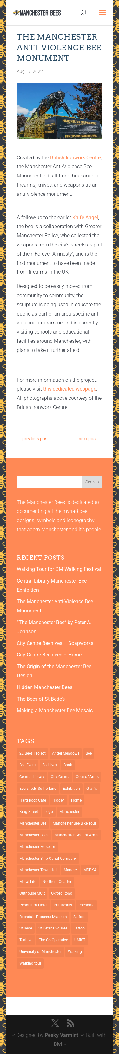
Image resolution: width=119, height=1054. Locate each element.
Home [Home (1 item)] (76, 800)
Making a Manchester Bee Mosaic (55, 710)
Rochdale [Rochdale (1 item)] (86, 905)
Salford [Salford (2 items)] (79, 917)
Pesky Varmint (61, 1035)
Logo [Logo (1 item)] (48, 811)
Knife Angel (85, 217)
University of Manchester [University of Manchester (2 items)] (40, 951)
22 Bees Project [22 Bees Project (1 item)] (32, 753)
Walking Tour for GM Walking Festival (59, 569)
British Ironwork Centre (75, 158)
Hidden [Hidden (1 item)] (58, 800)
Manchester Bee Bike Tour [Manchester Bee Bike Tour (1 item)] (74, 823)
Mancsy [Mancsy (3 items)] (70, 870)
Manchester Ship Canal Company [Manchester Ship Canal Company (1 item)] (48, 858)
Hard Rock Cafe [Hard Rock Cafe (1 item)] (32, 800)
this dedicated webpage (69, 389)
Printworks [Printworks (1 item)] (63, 905)
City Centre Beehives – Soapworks (55, 643)
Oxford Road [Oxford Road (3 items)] (61, 893)
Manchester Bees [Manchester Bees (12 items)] (33, 835)
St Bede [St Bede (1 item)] (25, 928)
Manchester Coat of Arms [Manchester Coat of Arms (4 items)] (76, 835)
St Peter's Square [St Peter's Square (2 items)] (52, 928)
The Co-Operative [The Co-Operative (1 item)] (53, 940)
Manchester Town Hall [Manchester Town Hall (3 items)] (38, 870)
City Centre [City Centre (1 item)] (60, 777)
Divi (58, 1044)
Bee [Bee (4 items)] (89, 753)
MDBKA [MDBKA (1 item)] (89, 870)
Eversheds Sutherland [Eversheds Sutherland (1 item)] (37, 788)
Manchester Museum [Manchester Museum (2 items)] (37, 847)
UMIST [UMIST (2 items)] (79, 940)
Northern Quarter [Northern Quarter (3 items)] (57, 881)
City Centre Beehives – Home (49, 655)
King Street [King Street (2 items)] (28, 811)
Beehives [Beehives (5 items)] (49, 765)
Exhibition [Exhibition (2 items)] (71, 788)
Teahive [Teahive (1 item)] (25, 940)
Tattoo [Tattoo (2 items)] (79, 928)
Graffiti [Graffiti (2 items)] (92, 788)
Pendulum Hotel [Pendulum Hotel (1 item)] (33, 905)
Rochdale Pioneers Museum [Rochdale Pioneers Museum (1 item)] (43, 917)
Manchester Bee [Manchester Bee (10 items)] (32, 823)
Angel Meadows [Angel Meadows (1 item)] (65, 753)
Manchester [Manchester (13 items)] (69, 811)
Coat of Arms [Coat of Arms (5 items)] (87, 777)
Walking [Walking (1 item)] (75, 951)
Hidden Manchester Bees (44, 687)
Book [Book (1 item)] (67, 765)
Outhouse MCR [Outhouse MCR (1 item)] (32, 893)
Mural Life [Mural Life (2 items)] (27, 881)
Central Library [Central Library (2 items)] (31, 777)
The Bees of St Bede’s (41, 699)
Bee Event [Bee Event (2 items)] (27, 765)
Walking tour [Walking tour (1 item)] (30, 963)
